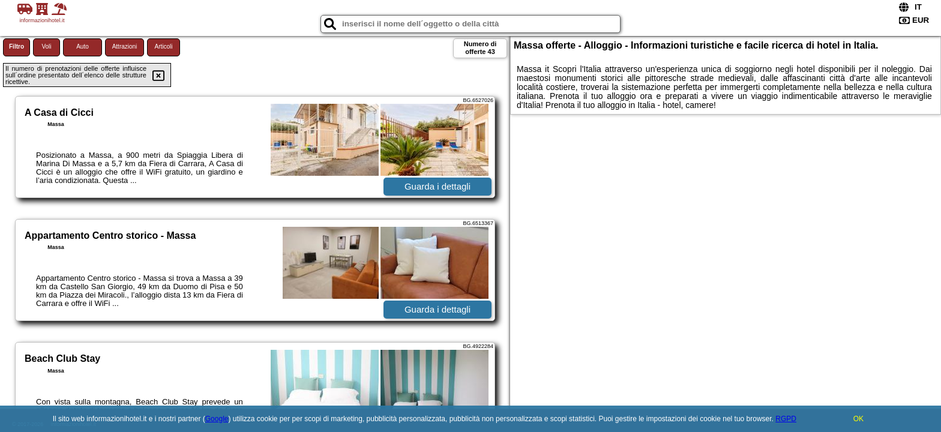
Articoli (163, 46)
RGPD (785, 419)
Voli (46, 46)
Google (217, 419)
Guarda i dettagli (437, 186)
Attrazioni (124, 46)
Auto (82, 46)
